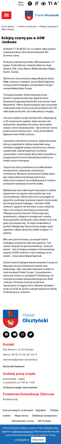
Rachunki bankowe (14, 366)
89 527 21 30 (18, 354)
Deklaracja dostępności (44, 415)
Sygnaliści (40, 410)
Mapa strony (21, 3)
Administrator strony (23, 421)
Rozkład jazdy (10, 399)
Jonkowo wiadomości (27, 26)
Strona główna (7, 26)
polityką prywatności (22, 431)
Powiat (47, 15)
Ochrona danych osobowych (18, 410)
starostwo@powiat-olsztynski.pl (20, 359)
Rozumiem (38, 439)
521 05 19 (32, 354)
